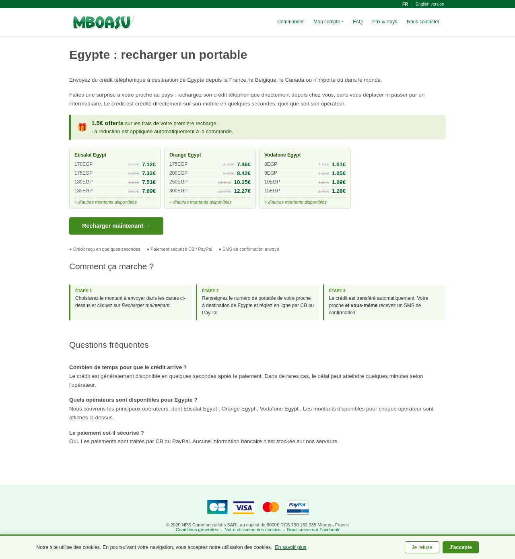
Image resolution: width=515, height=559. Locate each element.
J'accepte (460, 547)
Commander (290, 22)
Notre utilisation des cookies (252, 529)
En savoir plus (290, 547)
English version (430, 4)
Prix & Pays (384, 22)
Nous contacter (423, 22)
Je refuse (422, 547)
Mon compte (328, 22)
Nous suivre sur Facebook (313, 529)
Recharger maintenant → (116, 226)
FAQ (358, 22)
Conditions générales (197, 529)
